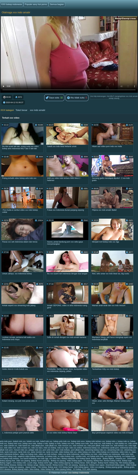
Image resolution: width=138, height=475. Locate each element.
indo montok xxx (79, 446)
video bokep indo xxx (68, 452)
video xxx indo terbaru (48, 454)
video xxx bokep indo (29, 454)
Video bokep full (47, 469)
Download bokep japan (115, 465)
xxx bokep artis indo (95, 456)
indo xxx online (75, 448)
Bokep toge (127, 461)
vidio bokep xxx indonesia (109, 454)
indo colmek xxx (10, 446)
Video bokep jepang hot (63, 463)
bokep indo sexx (78, 441)
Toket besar (21, 110)
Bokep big (113, 463)
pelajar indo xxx (35, 450)
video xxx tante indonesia (68, 454)
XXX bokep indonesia (11, 4)
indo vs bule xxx (23, 448)
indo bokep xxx (121, 443)
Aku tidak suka (75, 97)
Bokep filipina (108, 458)
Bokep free (98, 461)
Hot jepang (88, 461)
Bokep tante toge (45, 463)
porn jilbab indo (77, 450)
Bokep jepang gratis (114, 467)
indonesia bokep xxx (91, 448)
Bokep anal (52, 467)
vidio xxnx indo (127, 454)
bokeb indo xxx (19, 441)
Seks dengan (91, 463)
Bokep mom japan (97, 465)
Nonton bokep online (112, 461)
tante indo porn (11, 452)
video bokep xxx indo (86, 452)
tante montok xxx (38, 452)
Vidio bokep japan (81, 467)
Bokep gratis (129, 467)
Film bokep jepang (126, 463)
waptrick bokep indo (8, 456)
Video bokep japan (74, 461)
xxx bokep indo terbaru (9, 458)
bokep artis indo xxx (61, 441)
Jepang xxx (83, 465)
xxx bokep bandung (113, 456)
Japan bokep (31, 467)
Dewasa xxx (120, 458)
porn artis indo (49, 450)
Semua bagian (57, 4)
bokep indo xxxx (14, 443)
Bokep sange (32, 465)
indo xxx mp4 (62, 448)
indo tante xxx (107, 446)
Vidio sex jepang (23, 461)
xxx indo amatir (37, 110)
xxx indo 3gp (43, 458)
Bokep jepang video (20, 469)
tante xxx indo (52, 452)
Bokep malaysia (68, 458)
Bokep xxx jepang (58, 461)
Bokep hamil (103, 463)
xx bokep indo (51, 456)
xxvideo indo (80, 456)
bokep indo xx (123, 441)
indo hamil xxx (24, 446)
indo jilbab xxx (51, 446)
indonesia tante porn (128, 448)
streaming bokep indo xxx (95, 450)
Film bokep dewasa (8, 465)
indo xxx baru (37, 448)
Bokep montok (45, 465)
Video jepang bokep (63, 469)
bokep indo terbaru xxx (95, 441)
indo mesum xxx (65, 446)
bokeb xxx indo (33, 441)
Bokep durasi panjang (40, 461)
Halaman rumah (59, 472)
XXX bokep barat (65, 467)
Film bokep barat (83, 458)
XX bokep (77, 469)
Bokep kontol (58, 465)
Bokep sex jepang (16, 467)
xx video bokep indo (66, 456)
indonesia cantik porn (110, 448)
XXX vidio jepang (89, 469)
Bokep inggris (5, 463)
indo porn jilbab (93, 446)
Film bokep (42, 467)
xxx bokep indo (128, 456)
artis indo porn (6, 441)
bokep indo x (111, 441)
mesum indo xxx (20, 450)
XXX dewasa (5, 469)
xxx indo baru (55, 458)
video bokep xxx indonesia (107, 452)
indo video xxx (10, 448)
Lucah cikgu (32, 463)
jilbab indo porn (6, 450)
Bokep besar (79, 463)
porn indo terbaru (63, 450)
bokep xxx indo (68, 443)
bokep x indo (42, 443)
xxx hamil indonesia (28, 458)
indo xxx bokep (50, 448)
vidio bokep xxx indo (88, 454)
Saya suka (52, 97)
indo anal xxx (95, 443)
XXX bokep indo (19, 463)
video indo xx (125, 452)
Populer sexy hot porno (36, 4)
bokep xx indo (55, 443)
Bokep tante (96, 458)
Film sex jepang (71, 465)
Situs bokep (34, 469)
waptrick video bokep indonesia (31, 456)
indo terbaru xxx (120, 446)
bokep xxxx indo (82, 443)
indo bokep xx (108, 443)
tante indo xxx (24, 452)
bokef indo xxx (46, 441)
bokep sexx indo (29, 443)
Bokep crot (21, 465)
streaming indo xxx (115, 450)
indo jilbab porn (37, 446)
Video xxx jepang (97, 467)
